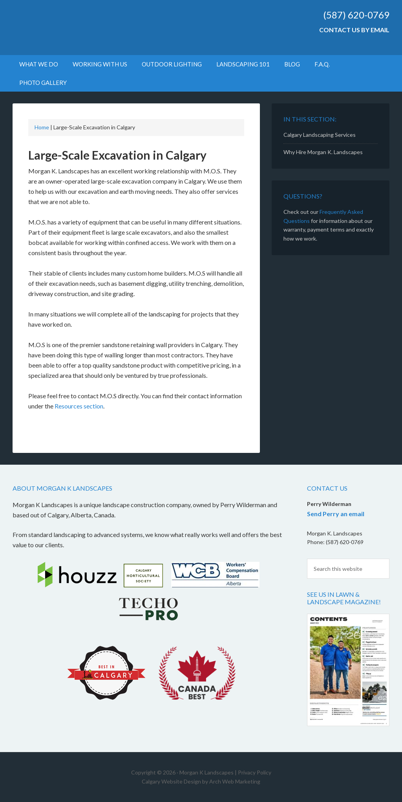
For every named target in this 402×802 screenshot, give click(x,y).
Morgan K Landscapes (79, 27)
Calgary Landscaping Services (319, 134)
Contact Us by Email (354, 29)
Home (42, 127)
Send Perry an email (335, 513)
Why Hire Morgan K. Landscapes (323, 152)
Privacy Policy (254, 772)
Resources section (79, 406)
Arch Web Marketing (234, 781)
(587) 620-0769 (356, 14)
